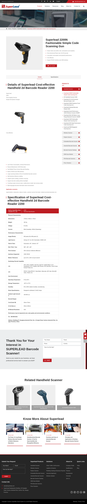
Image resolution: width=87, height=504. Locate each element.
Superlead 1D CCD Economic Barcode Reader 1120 (70, 100)
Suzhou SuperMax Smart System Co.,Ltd (18, 501)
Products (39, 7)
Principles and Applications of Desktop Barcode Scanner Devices (72, 439)
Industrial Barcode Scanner (72, 146)
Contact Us (77, 7)
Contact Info (6, 482)
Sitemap (75, 501)
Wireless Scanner (72, 133)
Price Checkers (72, 163)
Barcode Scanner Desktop (72, 150)
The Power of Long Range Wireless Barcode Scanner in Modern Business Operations (15, 440)
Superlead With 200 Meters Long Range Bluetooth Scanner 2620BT (71, 116)
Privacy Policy (81, 501)
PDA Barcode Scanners (72, 159)
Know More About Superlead (43, 419)
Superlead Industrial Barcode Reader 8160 (70, 108)
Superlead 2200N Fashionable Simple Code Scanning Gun (41, 28)
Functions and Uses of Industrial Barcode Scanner (52, 439)
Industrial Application (51, 473)
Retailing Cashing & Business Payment (55, 470)
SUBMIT (47, 360)
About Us (68, 7)
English (58, 1)
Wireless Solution (50, 476)
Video (78, 465)
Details (40, 77)
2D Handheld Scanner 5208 (69, 97)
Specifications (54, 77)
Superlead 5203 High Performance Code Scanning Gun (71, 123)
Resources (55, 7)
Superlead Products (37, 461)
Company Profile (70, 465)
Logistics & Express (51, 468)
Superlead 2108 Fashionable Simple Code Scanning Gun (70, 119)
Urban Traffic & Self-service (53, 465)
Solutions (47, 7)
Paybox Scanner (72, 137)
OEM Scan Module (72, 154)
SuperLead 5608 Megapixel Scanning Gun (69, 127)
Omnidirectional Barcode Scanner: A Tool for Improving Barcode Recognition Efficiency (33, 440)
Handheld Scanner (21, 28)
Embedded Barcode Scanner (72, 141)
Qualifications (69, 468)
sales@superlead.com (79, 1)
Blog (62, 7)
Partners (68, 470)
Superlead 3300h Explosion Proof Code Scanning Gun (71, 104)
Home (9, 28)
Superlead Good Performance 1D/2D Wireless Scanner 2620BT (71, 112)
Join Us (68, 478)
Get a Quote (51, 65)
